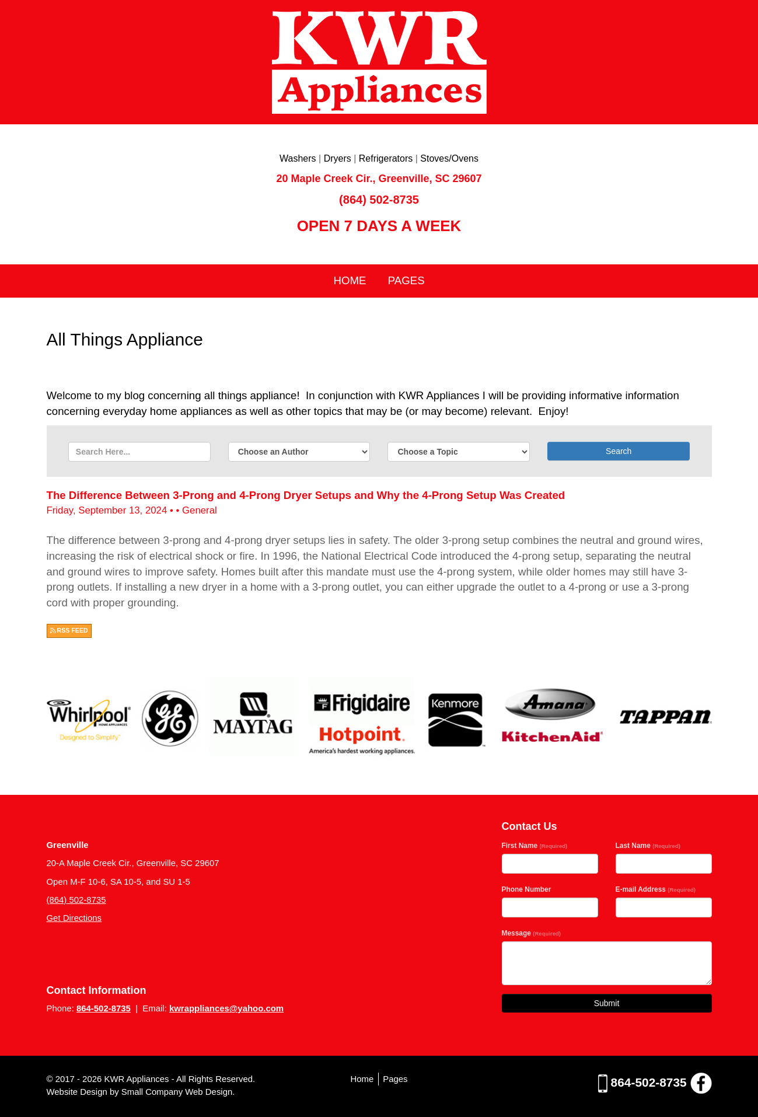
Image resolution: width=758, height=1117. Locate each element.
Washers (298, 158)
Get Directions (74, 918)
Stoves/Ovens (449, 158)
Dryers (337, 158)
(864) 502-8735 (379, 199)
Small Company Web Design (176, 1092)
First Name (535, 846)
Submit (607, 1003)
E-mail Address (656, 889)
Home (349, 280)
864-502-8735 (103, 1008)
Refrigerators (386, 158)
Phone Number (526, 889)
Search (618, 451)
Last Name (648, 846)
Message (531, 933)
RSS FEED (69, 630)
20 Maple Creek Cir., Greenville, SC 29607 (378, 178)
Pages (406, 280)
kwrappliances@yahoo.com (226, 1008)
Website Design (78, 1092)
